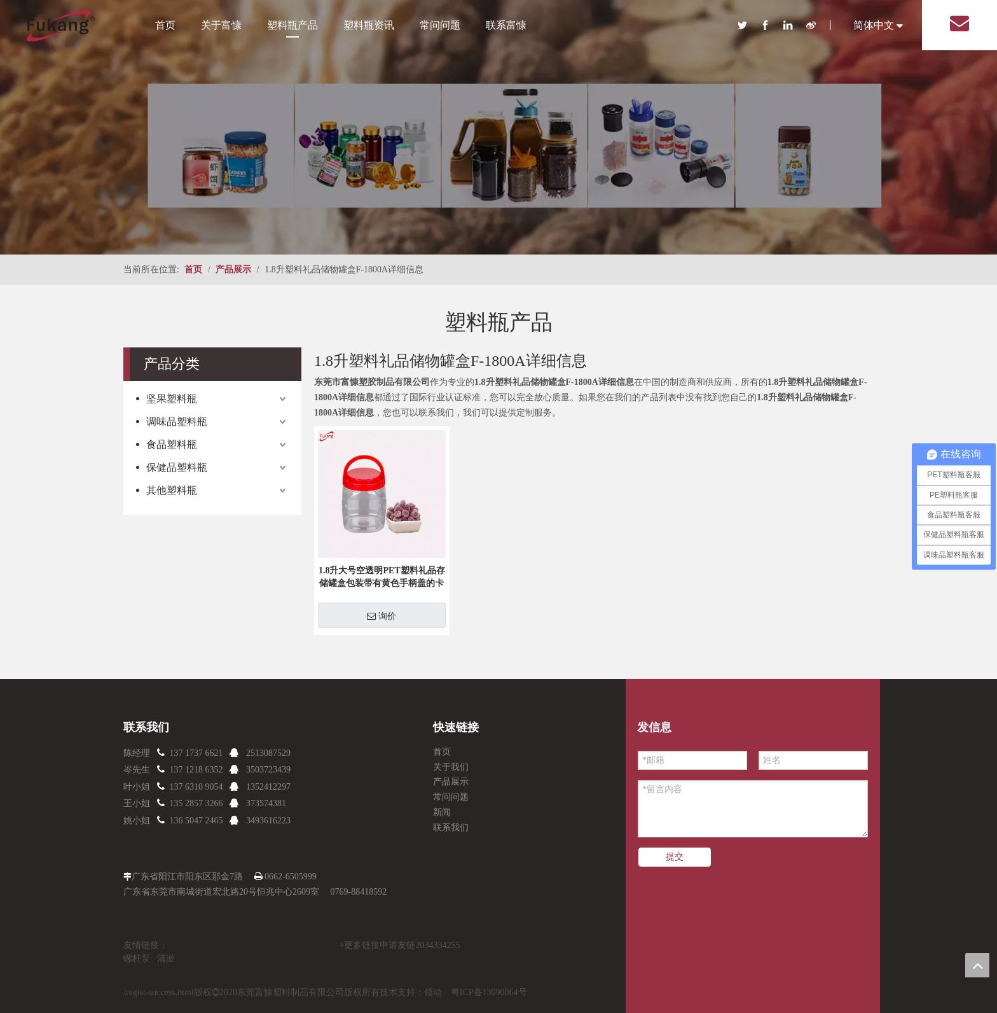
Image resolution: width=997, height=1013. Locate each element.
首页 (165, 25)
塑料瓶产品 (292, 25)
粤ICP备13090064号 (489, 992)
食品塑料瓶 (171, 444)
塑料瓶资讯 (368, 25)
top (977, 965)
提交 (675, 857)
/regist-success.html (158, 992)
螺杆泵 (136, 958)
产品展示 (451, 781)
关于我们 (451, 767)
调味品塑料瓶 (176, 421)
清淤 (166, 958)
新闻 (442, 812)
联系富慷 (506, 25)
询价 (381, 616)
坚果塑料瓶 (171, 398)
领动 (433, 992)
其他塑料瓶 (171, 490)
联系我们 (451, 827)
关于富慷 (221, 25)
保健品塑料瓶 (176, 467)
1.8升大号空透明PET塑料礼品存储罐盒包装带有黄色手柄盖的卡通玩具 (382, 578)
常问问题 (440, 25)
